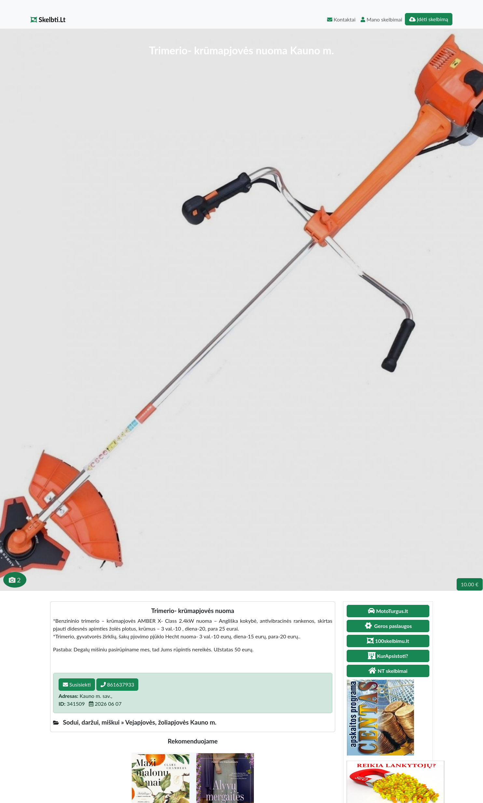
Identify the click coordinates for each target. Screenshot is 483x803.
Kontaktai (341, 19)
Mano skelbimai (381, 19)
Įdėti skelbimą (428, 19)
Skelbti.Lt (48, 19)
